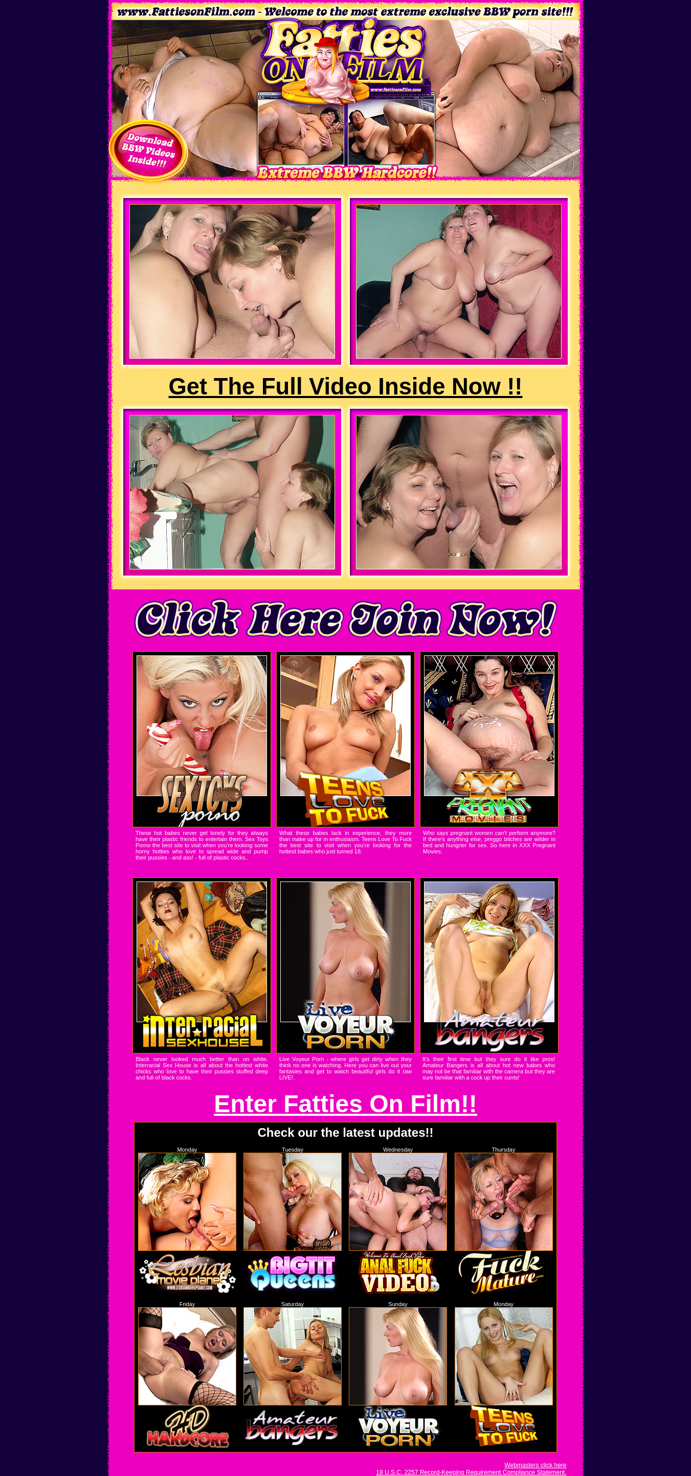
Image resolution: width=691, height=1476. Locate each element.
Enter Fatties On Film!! (345, 1103)
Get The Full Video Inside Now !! (346, 386)
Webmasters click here (535, 1465)
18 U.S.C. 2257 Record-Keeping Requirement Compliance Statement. (471, 1472)
